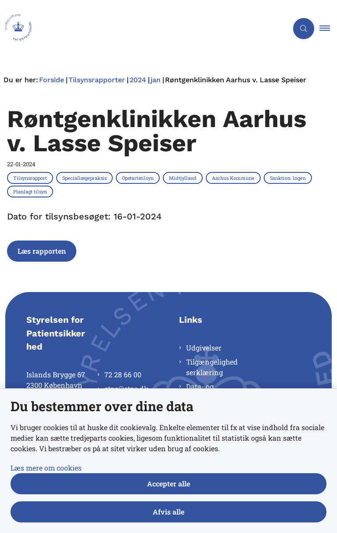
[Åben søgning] (303, 28)
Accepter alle (168, 483)
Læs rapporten (42, 251)
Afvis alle (168, 511)
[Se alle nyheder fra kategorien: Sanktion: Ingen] (289, 178)
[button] (328, 28)
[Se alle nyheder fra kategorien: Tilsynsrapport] (31, 178)
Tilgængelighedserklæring (212, 367)
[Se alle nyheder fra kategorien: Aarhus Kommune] (234, 178)
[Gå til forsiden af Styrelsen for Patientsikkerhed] (140, 28)
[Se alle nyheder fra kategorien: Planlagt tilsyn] (31, 191)
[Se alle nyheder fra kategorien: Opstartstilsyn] (138, 178)
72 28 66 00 (122, 374)
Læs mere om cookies (46, 467)
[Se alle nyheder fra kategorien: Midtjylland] (183, 178)
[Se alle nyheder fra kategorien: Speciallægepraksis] (85, 178)
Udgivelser (204, 347)
